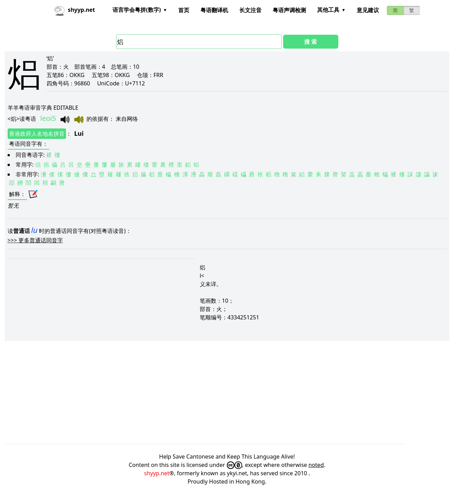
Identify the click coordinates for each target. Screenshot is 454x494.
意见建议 (368, 10)
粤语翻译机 (214, 10)
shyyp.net (157, 473)
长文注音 (250, 10)
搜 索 (310, 41)
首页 (183, 10)
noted (316, 465)
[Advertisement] (213, 392)
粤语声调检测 (289, 10)
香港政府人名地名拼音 (37, 133)
